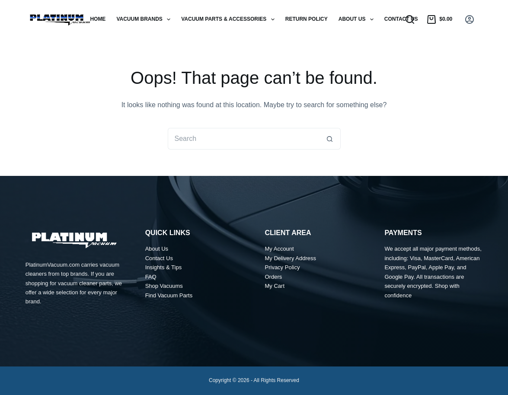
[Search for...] (243, 139)
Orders (273, 277)
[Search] (410, 19)
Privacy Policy (282, 267)
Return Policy (306, 19)
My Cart (275, 286)
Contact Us (401, 19)
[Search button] (330, 139)
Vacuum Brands (145, 19)
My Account (279, 248)
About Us (358, 19)
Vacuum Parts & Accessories (229, 19)
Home (97, 19)
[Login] (469, 19)
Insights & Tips (163, 267)
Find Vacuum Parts (169, 295)
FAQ (151, 277)
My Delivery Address (290, 258)
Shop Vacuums (164, 286)
